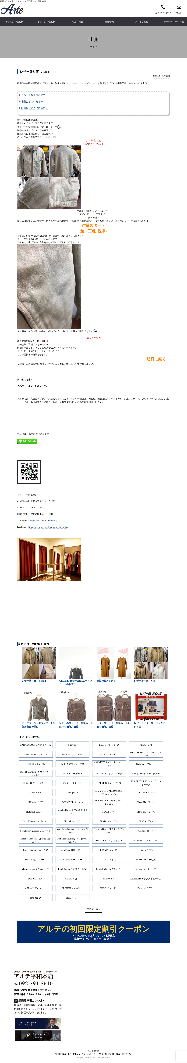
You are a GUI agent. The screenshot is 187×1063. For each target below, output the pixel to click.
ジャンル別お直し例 (13, 22)
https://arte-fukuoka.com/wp (43, 520)
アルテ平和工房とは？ (33, 95)
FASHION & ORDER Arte (120, 1056)
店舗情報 (109, 22)
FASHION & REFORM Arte (67, 1056)
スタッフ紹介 (141, 22)
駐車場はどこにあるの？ (34, 108)
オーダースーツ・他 (174, 22)
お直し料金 (77, 22)
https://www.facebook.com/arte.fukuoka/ (48, 527)
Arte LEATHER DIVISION (94, 1056)
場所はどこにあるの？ (33, 101)
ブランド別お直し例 (45, 22)
